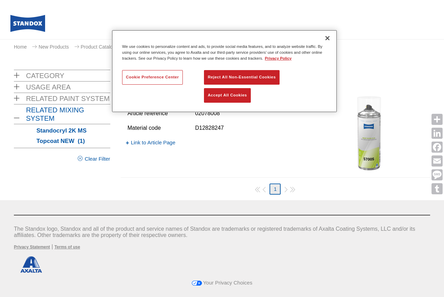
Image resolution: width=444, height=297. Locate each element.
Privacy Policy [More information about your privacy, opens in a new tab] (278, 58)
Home (20, 47)
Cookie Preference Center (152, 77)
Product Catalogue (101, 47)
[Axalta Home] (27, 25)
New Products (54, 47)
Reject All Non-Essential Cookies (242, 77)
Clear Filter (97, 159)
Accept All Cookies (227, 95)
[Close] (327, 38)
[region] (224, 71)
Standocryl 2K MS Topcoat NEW (61, 135)
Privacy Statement (32, 247)
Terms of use (67, 247)
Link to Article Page (153, 142)
